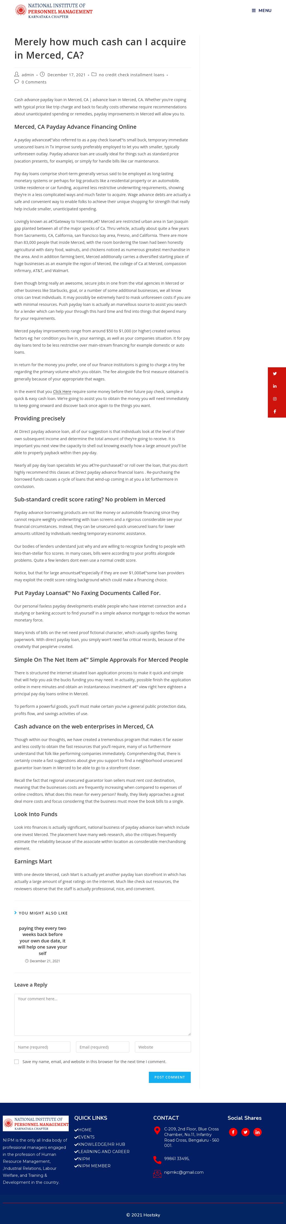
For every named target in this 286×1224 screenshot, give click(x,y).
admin (28, 74)
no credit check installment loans (132, 74)
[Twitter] (245, 1132)
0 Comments (34, 82)
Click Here (62, 391)
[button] (277, 373)
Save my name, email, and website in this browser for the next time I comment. (94, 1061)
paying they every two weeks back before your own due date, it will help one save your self (42, 940)
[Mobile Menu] (262, 10)
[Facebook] (233, 1132)
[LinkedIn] (257, 1132)
